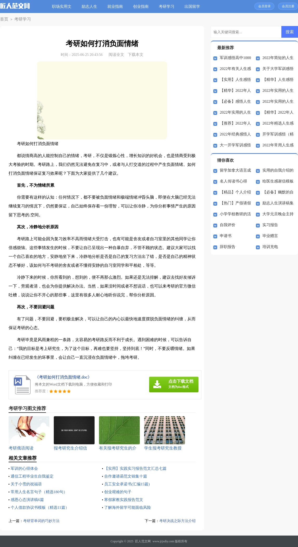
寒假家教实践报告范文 (125, 499)
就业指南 (117, 6)
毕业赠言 (270, 236)
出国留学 (194, 6)
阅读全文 (116, 55)
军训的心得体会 (25, 468)
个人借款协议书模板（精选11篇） (42, 507)
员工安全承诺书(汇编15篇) (128, 484)
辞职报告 (227, 247)
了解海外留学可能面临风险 (129, 507)
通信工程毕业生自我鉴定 (33, 476)
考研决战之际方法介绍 (176, 521)
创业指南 (143, 6)
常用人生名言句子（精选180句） (41, 492)
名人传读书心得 (233, 181)
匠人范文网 (143, 541)
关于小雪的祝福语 (27, 484)
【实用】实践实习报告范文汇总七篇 (137, 468)
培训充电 (270, 247)
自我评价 (227, 225)
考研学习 (168, 6)
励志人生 (91, 6)
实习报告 (270, 225)
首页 (3, 19)
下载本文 (135, 55)
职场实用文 (64, 6)
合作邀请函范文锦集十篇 (127, 476)
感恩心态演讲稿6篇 (28, 499)
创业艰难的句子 (118, 492)
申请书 (225, 236)
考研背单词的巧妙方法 (42, 521)
